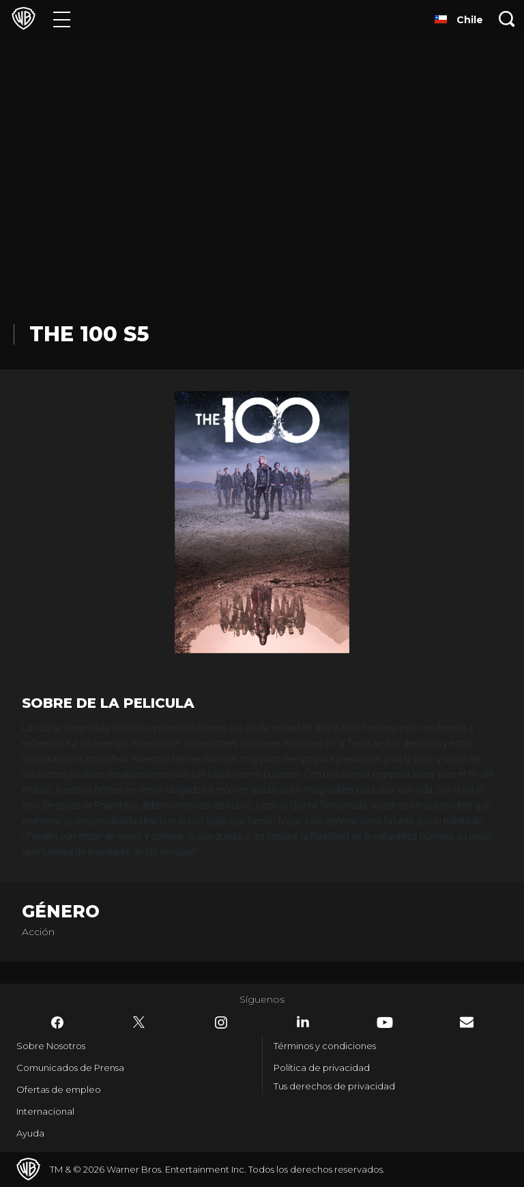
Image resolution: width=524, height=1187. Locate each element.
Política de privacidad (322, 1067)
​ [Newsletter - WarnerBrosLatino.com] (466, 1022)
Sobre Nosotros (50, 1045)
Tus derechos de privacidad (334, 1086)
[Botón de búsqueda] (507, 19)
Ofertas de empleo (58, 1089)
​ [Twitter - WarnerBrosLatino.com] (139, 1022)
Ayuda (30, 1133)
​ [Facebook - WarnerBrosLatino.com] (57, 1022)
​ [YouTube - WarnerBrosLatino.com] (385, 1022)
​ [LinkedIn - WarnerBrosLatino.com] (303, 1022)
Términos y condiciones (325, 1045)
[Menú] (61, 19)
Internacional (45, 1111)
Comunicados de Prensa (70, 1067)
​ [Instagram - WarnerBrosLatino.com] (221, 1022)
